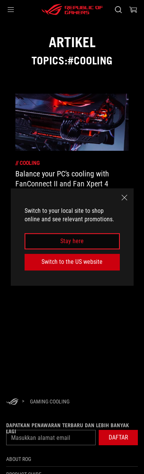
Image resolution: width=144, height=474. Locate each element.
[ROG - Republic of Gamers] (72, 9)
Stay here (72, 241)
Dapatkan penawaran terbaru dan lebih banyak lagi (67, 428)
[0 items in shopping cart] (133, 9)
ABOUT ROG (18, 459)
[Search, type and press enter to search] (118, 9)
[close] (124, 197)
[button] (10, 9)
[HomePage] (12, 402)
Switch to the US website (72, 261)
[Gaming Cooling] (50, 401)
